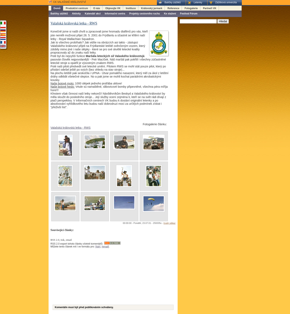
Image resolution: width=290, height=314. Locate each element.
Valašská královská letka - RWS (71, 127)
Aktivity (76, 13)
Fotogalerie (191, 8)
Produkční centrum (77, 8)
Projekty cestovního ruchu (144, 13)
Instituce (131, 8)
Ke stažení (170, 13)
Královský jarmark (151, 8)
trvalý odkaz (170, 223)
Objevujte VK (113, 8)
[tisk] (97, 246)
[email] (105, 246)
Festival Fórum (188, 13)
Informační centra (115, 13)
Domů (57, 8)
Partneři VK (209, 8)
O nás (96, 8)
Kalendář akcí (93, 13)
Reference (173, 8)
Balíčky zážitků (59, 13)
